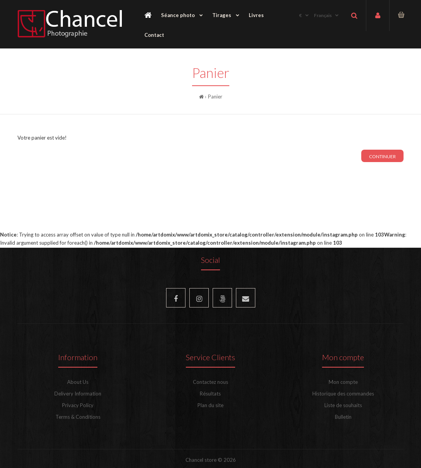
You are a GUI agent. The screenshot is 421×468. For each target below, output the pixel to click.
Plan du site (210, 405)
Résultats (210, 393)
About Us (77, 382)
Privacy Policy (78, 405)
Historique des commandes (343, 393)
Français (323, 15)
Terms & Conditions (77, 417)
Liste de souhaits (343, 405)
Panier (215, 96)
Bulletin (343, 417)
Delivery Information (77, 393)
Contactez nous (210, 382)
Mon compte (343, 382)
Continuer (382, 156)
